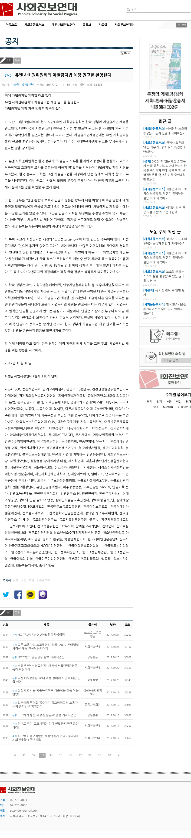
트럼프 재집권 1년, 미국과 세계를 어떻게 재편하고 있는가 (165, 100)
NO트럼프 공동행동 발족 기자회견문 (38, 657)
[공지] (147, 161)
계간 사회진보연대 (63, 24)
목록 (17, 60)
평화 (188, 401)
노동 (169, 401)
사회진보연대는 (125, 24)
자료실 (103, 24)
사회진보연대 (38, 9)
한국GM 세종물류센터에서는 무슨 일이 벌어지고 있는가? (164, 309)
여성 (178, 401)
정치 (149, 401)
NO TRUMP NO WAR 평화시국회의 (38, 634)
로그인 (181, 25)
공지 (12, 41)
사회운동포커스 (34, 24)
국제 (156, 407)
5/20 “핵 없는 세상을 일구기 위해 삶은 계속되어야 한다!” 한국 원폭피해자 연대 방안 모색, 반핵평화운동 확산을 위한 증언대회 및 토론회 (165, 170)
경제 (159, 401)
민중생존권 (184, 407)
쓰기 (9, 60)
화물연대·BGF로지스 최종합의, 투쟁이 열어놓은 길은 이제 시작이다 (165, 194)
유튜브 (87, 24)
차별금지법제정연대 (23, 84)
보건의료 (168, 407)
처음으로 (11, 24)
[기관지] (148, 290)
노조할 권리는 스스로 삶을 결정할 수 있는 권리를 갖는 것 (163, 276)
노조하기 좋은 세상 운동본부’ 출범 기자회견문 (44, 715)
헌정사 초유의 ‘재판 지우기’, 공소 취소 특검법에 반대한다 (164, 147)
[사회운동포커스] (154, 128)
